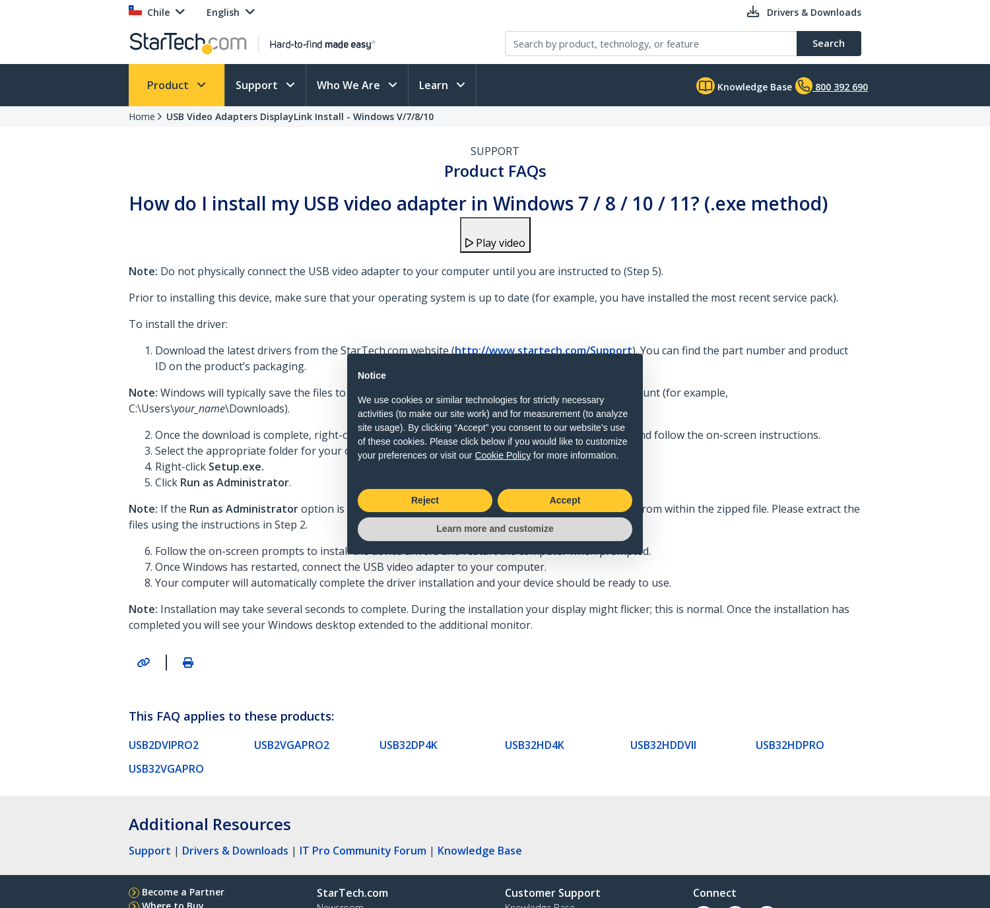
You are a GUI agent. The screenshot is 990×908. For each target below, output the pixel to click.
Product (169, 85)
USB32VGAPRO (166, 769)
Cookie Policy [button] (503, 455)
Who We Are (350, 85)
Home (142, 116)
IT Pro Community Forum (363, 850)
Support (258, 85)
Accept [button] (565, 500)
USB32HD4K (534, 745)
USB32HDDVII (663, 745)
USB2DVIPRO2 (164, 745)
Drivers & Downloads (235, 850)
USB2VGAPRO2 (291, 745)
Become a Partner (183, 892)
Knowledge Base (744, 85)
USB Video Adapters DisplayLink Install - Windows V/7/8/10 (300, 116)
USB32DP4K (409, 745)
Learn (435, 85)
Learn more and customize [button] (494, 528)
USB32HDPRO (790, 745)
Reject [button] (425, 500)
